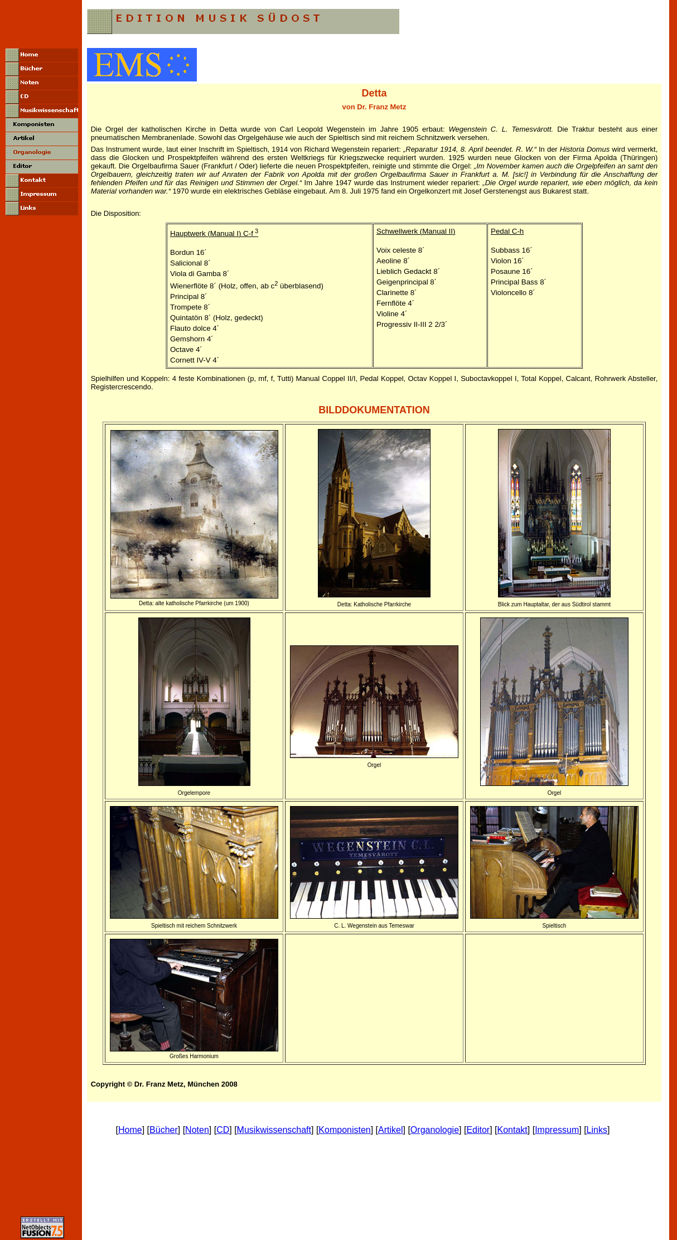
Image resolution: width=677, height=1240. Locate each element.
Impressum (557, 1130)
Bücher (163, 1130)
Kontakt (512, 1130)
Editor (478, 1130)
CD (222, 1130)
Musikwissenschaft (274, 1130)
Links (597, 1130)
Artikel (390, 1130)
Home (130, 1130)
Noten (197, 1130)
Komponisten (344, 1130)
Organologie (434, 1130)
